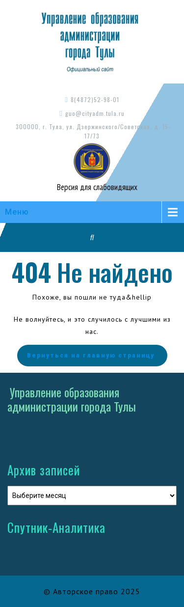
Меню (17, 212)
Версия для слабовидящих (96, 187)
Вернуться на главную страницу (92, 355)
